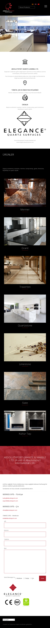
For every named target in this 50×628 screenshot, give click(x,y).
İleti (5, 548)
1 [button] (21, 49)
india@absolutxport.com (10, 518)
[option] (25, 34)
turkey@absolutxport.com (10, 498)
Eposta (6, 530)
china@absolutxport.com (10, 510)
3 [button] (26, 49)
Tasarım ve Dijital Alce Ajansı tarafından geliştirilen (17, 624)
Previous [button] (3, 34)
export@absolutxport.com (10, 501)
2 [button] (24, 49)
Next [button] (47, 34)
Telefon (6, 539)
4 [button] (29, 49)
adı (5, 521)
